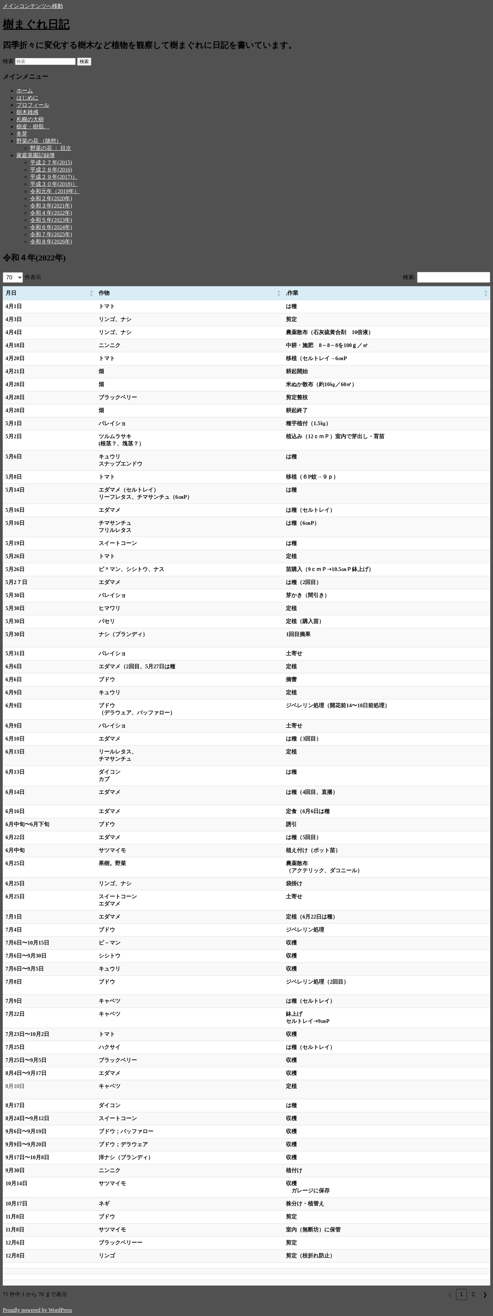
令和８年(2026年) (51, 241)
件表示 (33, 277)
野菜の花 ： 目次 (50, 148)
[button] (91, 293)
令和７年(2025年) (51, 234)
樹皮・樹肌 (32, 126)
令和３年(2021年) (51, 205)
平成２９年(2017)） (54, 177)
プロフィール (32, 105)
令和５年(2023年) (51, 220)
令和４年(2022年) (51, 213)
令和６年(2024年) (51, 227)
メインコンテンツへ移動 (33, 6)
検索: (409, 277)
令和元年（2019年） (54, 191)
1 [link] (461, 1294)
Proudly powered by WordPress (37, 1310)
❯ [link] (485, 1295)
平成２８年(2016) (51, 170)
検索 (8, 61)
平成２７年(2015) (51, 162)
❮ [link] (450, 1295)
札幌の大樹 (30, 119)
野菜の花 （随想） (39, 141)
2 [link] (473, 1294)
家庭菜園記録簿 (35, 155)
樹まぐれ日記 (36, 24)
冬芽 (21, 134)
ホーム (24, 90)
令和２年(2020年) (51, 198)
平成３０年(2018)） (54, 184)
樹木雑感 (27, 112)
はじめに (27, 98)
